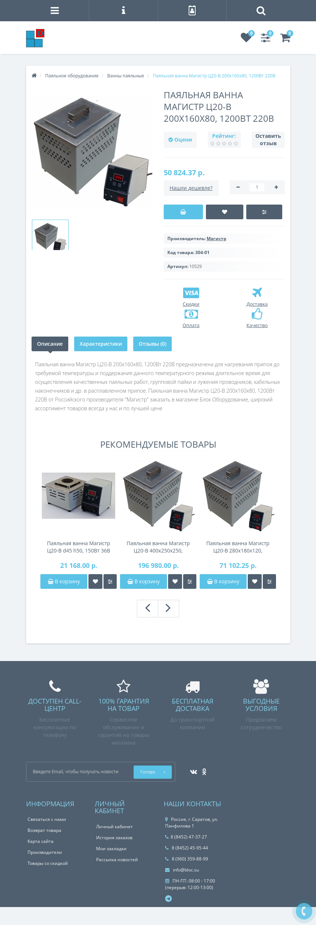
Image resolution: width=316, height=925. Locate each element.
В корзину (64, 581)
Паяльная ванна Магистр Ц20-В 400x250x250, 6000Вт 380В (158, 547)
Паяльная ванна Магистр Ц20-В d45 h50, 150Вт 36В (78, 547)
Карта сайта (41, 841)
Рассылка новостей (117, 859)
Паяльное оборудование (71, 76)
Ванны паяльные (125, 76)
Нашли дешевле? (191, 187)
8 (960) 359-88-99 (186, 859)
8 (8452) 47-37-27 (186, 837)
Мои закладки (111, 848)
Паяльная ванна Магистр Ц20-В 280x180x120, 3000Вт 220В (237, 547)
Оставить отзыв (268, 139)
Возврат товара (44, 830)
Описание (50, 343)
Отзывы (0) (152, 343)
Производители (45, 852)
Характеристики (101, 343)
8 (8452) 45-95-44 (186, 848)
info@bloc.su (182, 870)
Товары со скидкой (48, 863)
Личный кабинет (114, 826)
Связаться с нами (47, 819)
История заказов (114, 837)
